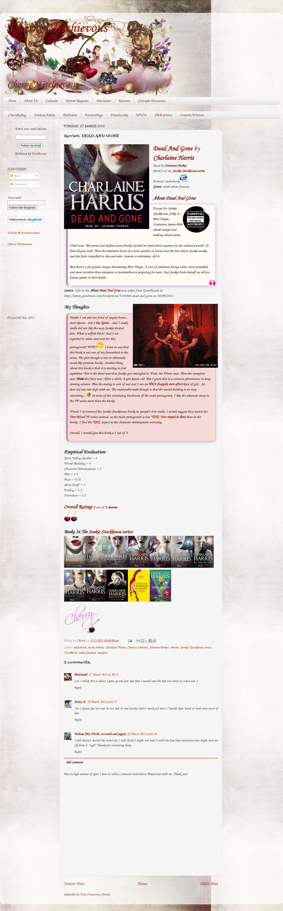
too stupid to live (173, 417)
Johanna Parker (175, 166)
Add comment (74, 762)
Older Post (209, 884)
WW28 (141, 115)
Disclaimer (103, 101)
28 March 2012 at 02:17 (102, 702)
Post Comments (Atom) (95, 895)
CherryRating (17, 115)
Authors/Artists (44, 115)
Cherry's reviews (137, 647)
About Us (30, 101)
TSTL (155, 417)
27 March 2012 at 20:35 (103, 675)
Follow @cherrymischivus (23, 233)
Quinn (105, 323)
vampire (102, 653)
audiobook (80, 647)
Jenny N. (80, 702)
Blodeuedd (80, 675)
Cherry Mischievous (58, 28)
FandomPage (94, 115)
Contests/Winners (192, 115)
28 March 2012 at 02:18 (141, 734)
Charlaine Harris (115, 647)
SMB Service (163, 115)
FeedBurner (39, 154)
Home (12, 101)
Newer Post (74, 884)
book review (95, 647)
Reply (77, 688)
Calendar (51, 101)
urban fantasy (87, 653)
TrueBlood (70, 653)
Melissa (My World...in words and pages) (100, 734)
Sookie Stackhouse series (189, 171)
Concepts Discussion (151, 101)
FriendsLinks (119, 115)
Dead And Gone (172, 149)
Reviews (124, 101)
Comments (18, 184)
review (174, 647)
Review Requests (77, 101)
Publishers (70, 115)
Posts (15, 176)
